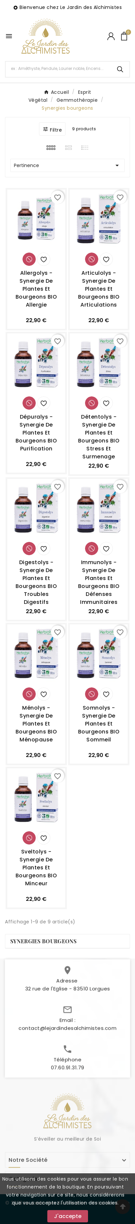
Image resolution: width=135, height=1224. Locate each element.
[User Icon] (111, 36)
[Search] (120, 69)
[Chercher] (58, 69)
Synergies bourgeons (43, 941)
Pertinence (67, 165)
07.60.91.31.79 (67, 1070)
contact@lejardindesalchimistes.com (67, 1030)
